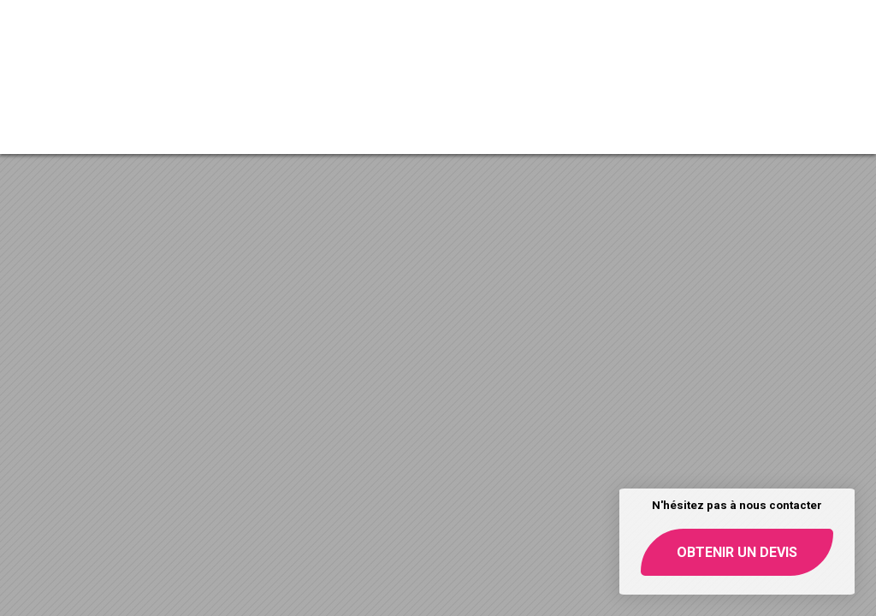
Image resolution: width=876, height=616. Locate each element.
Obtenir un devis (737, 552)
